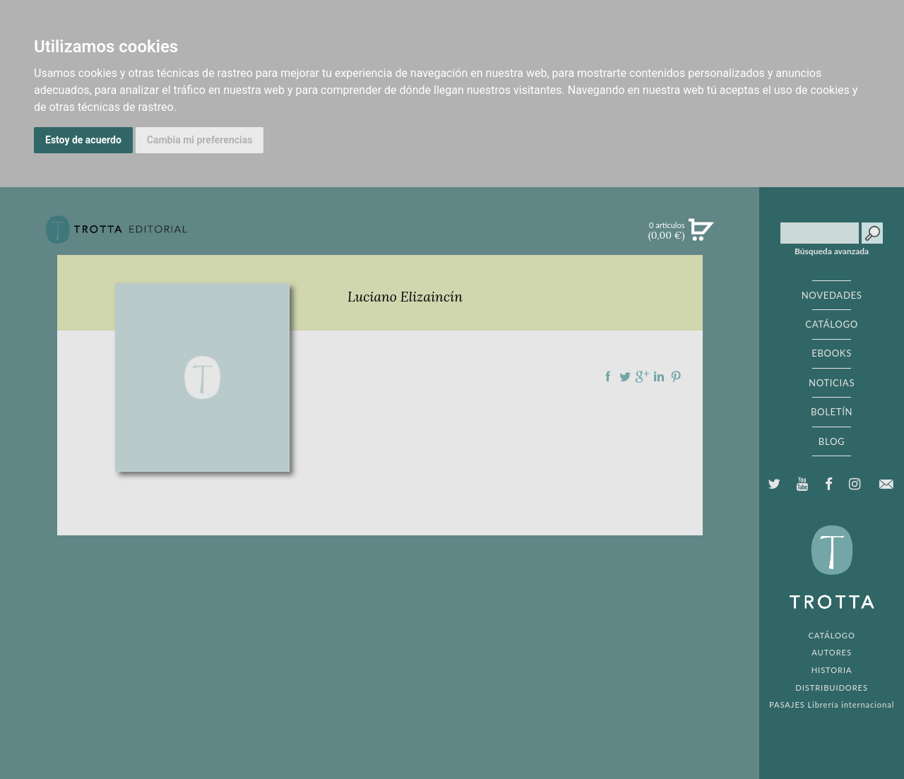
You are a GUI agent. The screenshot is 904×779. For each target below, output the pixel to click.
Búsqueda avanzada (832, 251)
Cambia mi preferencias (200, 139)
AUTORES (831, 652)
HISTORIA (831, 669)
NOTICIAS (832, 382)
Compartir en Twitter (625, 376)
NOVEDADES (832, 295)
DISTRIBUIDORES (831, 687)
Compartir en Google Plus (642, 376)
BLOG (832, 441)
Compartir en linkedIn (658, 376)
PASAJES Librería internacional (831, 704)
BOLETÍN (831, 411)
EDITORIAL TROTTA (832, 570)
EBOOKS (831, 353)
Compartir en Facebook (608, 376)
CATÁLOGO (831, 324)
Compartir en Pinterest (675, 376)
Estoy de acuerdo (83, 139)
